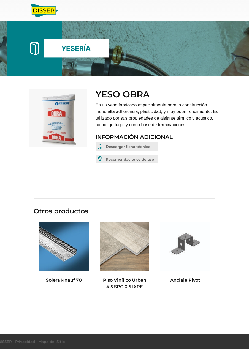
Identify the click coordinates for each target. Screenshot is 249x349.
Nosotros (122, 10)
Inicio (71, 10)
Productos (92, 10)
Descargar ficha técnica (123, 146)
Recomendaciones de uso (125, 158)
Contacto (164, 10)
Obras (142, 10)
